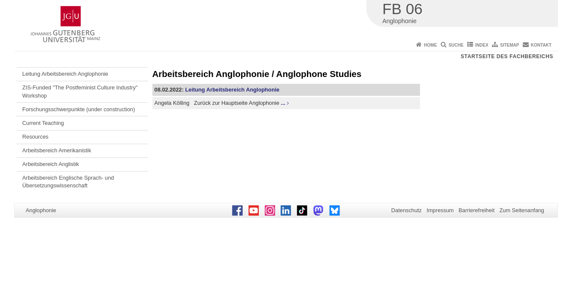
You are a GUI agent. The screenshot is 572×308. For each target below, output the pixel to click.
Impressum (439, 210)
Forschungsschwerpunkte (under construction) (78, 109)
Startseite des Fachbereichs (507, 56)
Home (430, 45)
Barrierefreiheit (477, 210)
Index (482, 45)
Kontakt (541, 45)
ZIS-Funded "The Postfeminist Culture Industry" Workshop (79, 91)
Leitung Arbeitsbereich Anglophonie (65, 74)
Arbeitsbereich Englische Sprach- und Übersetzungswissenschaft (68, 182)
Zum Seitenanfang (521, 210)
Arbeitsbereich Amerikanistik (56, 150)
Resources (35, 136)
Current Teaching (43, 123)
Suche (456, 45)
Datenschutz (406, 210)
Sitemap (509, 45)
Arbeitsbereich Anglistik (50, 164)
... (283, 103)
